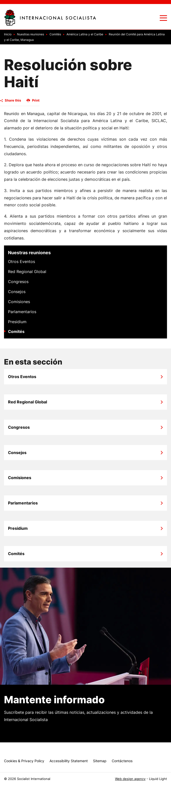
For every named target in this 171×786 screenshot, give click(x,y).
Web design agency (130, 779)
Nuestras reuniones (29, 252)
